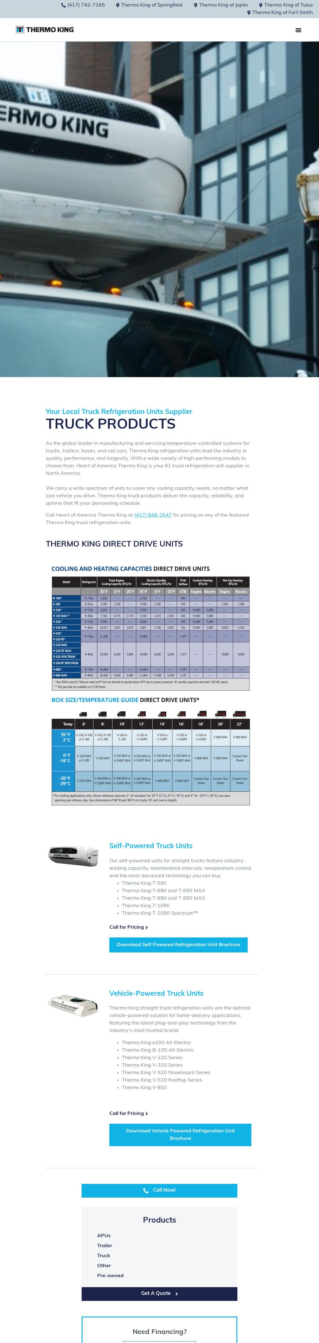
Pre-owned (110, 1275)
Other (104, 1265)
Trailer (104, 1245)
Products (159, 1220)
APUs (104, 1236)
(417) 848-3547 (153, 515)
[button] (298, 30)
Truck (103, 1255)
